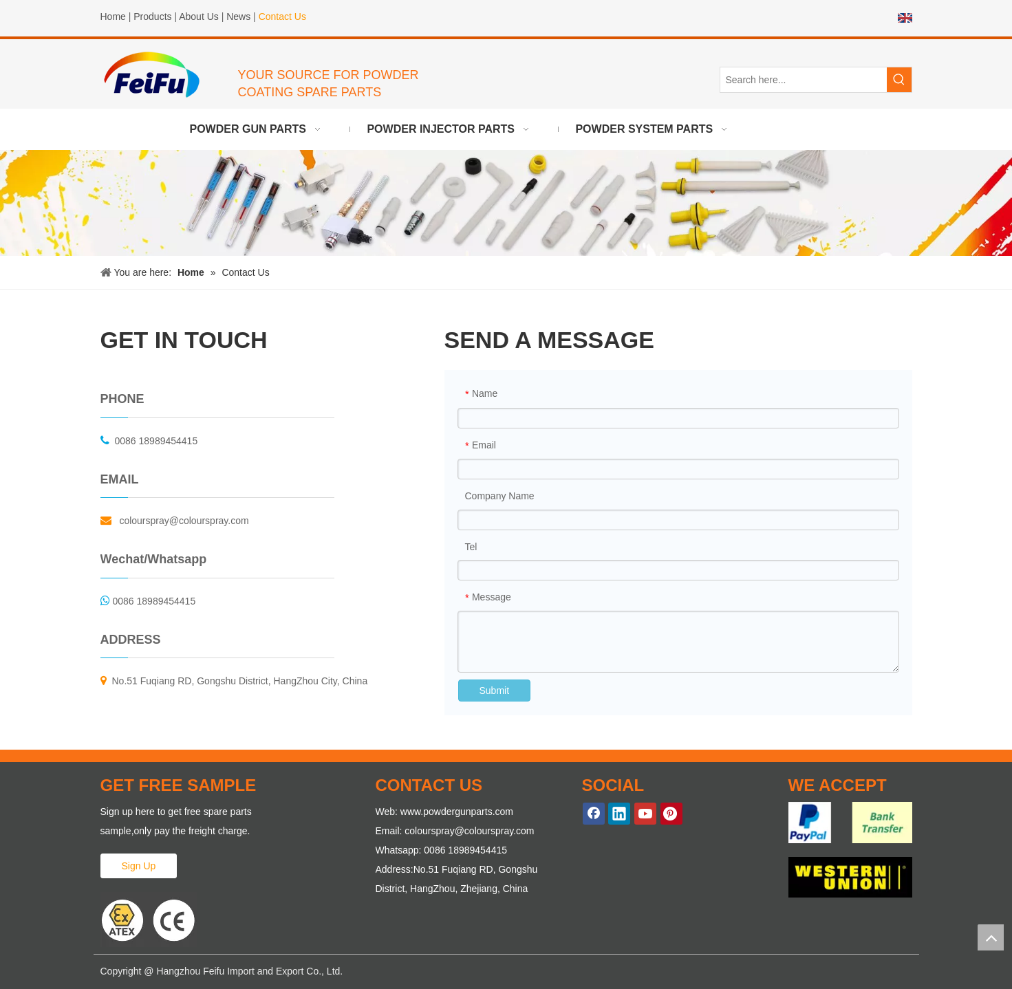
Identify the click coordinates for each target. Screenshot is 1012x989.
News (238, 16)
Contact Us (282, 16)
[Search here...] (803, 79)
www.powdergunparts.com (456, 811)
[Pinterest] (671, 814)
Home (113, 16)
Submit (495, 690)
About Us (199, 16)
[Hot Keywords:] (899, 79)
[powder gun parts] (506, 202)
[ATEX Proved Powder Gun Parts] (148, 919)
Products (152, 16)
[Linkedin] (619, 814)
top (991, 937)
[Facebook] (594, 814)
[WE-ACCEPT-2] (850, 877)
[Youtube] (645, 814)
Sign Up (139, 865)
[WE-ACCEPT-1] (850, 822)
